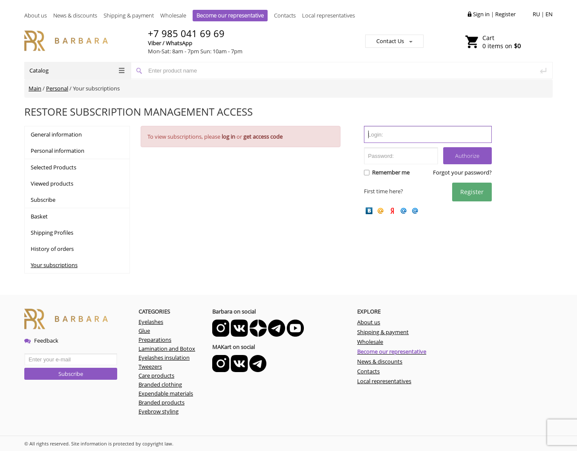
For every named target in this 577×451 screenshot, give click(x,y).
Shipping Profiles (52, 232)
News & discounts (75, 15)
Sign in (481, 14)
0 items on (501, 42)
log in (228, 136)
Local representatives (328, 15)
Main (35, 88)
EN (549, 14)
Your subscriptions (54, 265)
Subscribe (43, 200)
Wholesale (173, 15)
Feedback (41, 340)
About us (35, 15)
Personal (57, 88)
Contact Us (394, 41)
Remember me (390, 172)
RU (536, 14)
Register (505, 14)
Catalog (76, 70)
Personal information (57, 150)
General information (56, 134)
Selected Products (53, 167)
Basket (39, 216)
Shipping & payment (129, 15)
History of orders (52, 249)
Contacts (285, 15)
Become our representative (230, 15)
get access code (263, 136)
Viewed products (52, 183)
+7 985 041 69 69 (186, 33)
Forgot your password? (462, 172)
